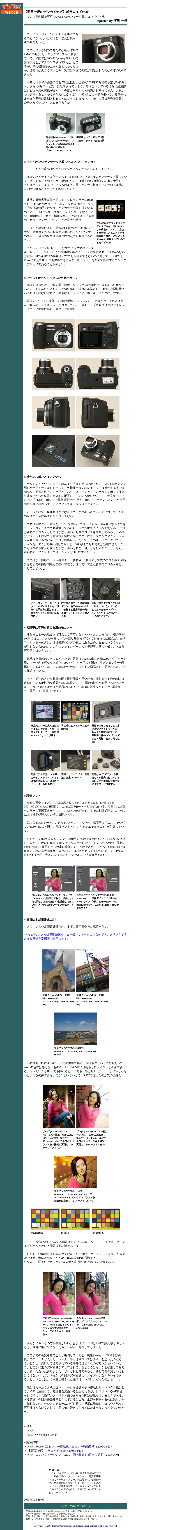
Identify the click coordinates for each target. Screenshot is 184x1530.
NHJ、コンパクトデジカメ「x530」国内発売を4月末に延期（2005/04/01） (74, 1454)
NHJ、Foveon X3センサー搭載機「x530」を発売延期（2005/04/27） (70, 1446)
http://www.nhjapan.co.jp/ (42, 1434)
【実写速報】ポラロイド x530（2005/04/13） (55, 1450)
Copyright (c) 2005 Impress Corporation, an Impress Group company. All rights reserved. (76, 1525)
